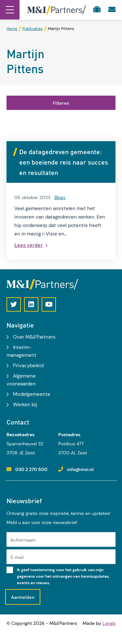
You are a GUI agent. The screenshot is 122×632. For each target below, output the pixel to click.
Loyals (108, 623)
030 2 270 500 (31, 469)
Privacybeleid (28, 365)
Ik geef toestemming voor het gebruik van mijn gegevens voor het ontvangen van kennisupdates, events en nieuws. (63, 576)
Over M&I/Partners (34, 337)
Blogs (59, 197)
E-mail (17, 557)
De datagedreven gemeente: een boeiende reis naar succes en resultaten (63, 162)
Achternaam (22, 540)
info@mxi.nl (80, 469)
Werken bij (25, 404)
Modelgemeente (31, 394)
